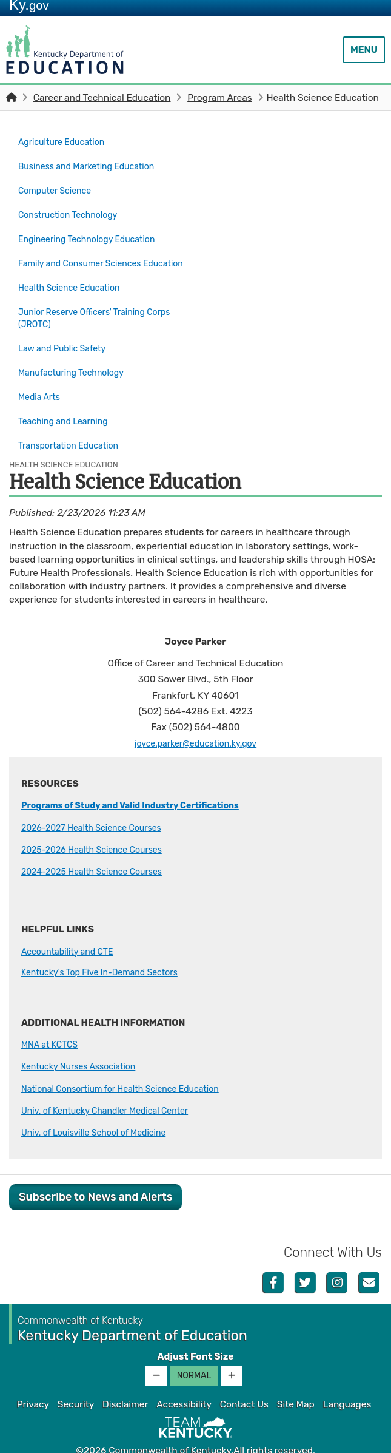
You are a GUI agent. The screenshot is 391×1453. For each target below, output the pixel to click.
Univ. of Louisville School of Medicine (101, 1108)
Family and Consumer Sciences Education (86, 255)
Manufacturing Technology (76, 360)
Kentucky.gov (195, 1440)
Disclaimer (125, 1380)
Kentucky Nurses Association (84, 1042)
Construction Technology (73, 205)
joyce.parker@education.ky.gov (195, 719)
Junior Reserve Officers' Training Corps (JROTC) (102, 311)
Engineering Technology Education (94, 227)
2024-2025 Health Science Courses (99, 847)
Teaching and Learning (67, 403)
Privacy (33, 1380)
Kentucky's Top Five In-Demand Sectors (107, 948)
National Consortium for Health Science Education (130, 1065)
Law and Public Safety (66, 339)
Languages (347, 1380)
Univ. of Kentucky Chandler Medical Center (113, 1087)
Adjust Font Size (195, 1332)
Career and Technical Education (102, 97)
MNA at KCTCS (52, 1020)
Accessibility (184, 1380)
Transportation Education (73, 424)
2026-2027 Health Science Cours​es (98, 804)
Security (76, 1380)
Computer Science (58, 183)
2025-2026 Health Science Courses (99, 826)
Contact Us (244, 1380)
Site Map (296, 1380)
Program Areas (219, 97)
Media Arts (41, 381)
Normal (194, 1352)
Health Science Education (78, 282)
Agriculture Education (65, 141)
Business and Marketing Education (93, 162)
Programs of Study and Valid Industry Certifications (141, 781)
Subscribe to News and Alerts (95, 1173)
